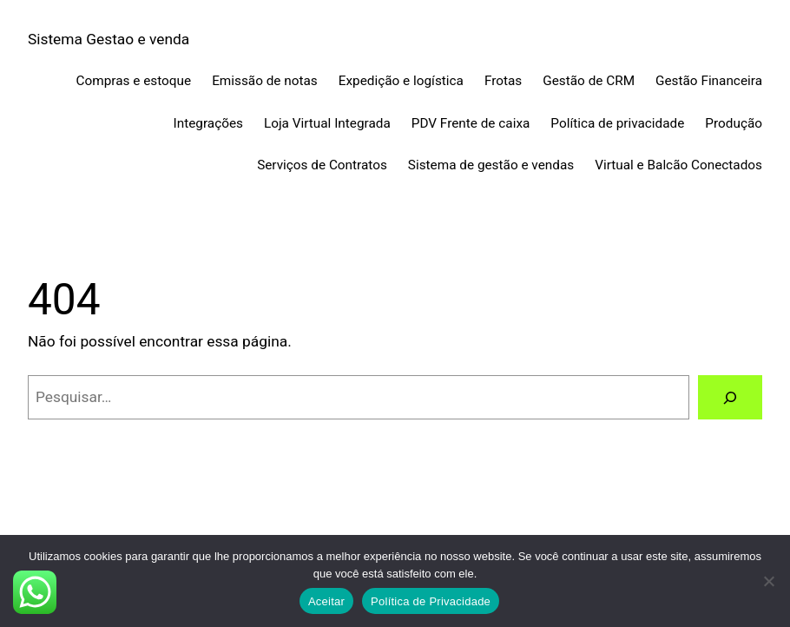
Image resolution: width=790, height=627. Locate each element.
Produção (733, 123)
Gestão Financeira (708, 81)
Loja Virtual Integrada (327, 123)
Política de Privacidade (430, 601)
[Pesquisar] (730, 397)
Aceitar (326, 601)
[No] (768, 581)
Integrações (208, 123)
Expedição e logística (401, 81)
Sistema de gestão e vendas (491, 165)
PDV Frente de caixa (470, 123)
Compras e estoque (134, 81)
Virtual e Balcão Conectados (678, 165)
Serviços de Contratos (322, 165)
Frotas (503, 81)
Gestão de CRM (589, 81)
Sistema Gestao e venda (108, 39)
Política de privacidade (617, 123)
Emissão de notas (265, 81)
